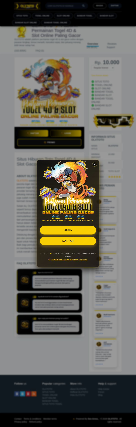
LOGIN (68, 230)
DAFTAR (68, 241)
